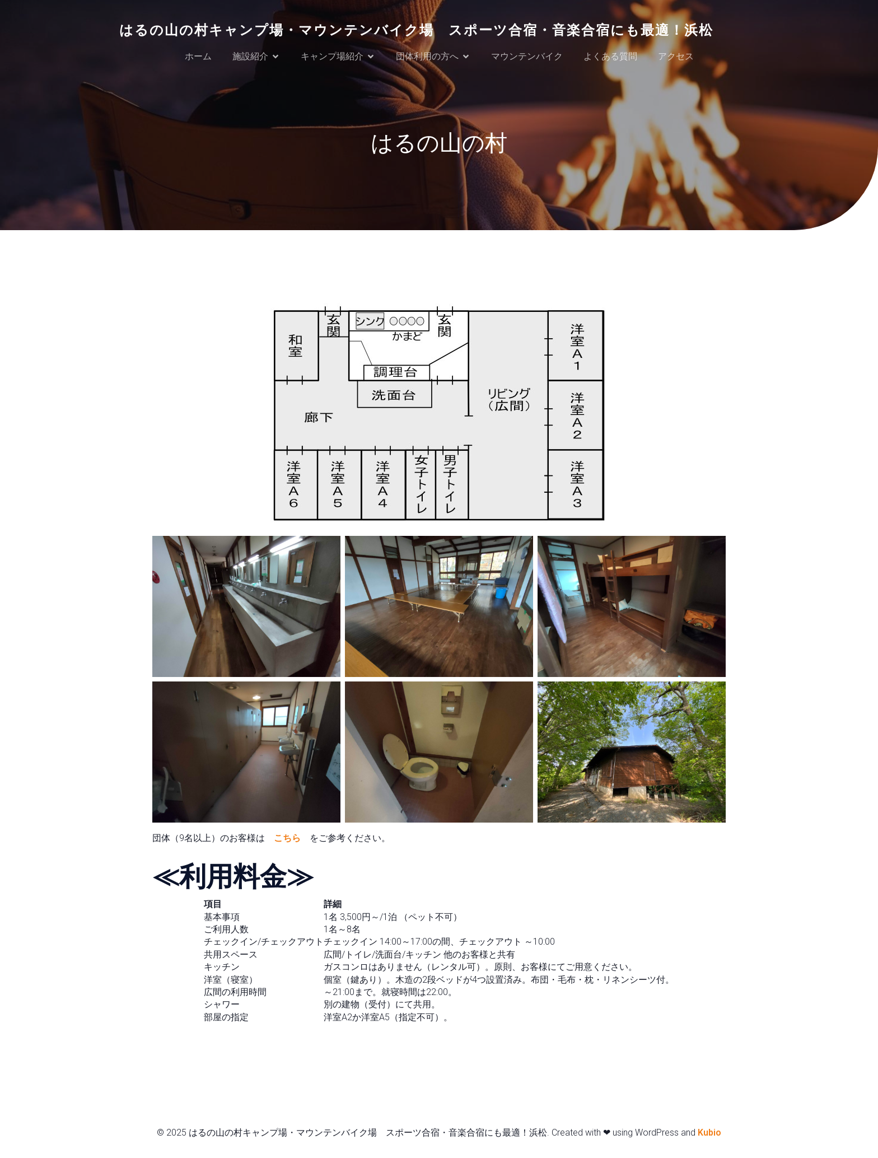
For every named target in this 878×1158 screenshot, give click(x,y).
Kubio (709, 1134)
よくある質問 (610, 57)
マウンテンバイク (527, 57)
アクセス (676, 57)
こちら (287, 839)
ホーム (198, 57)
